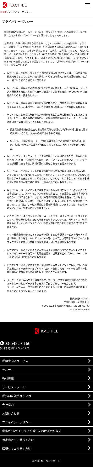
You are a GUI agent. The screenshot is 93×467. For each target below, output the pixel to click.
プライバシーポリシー (16, 422)
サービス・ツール (13, 387)
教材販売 (8, 378)
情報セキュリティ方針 (16, 448)
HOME (3, 12)
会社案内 (8, 405)
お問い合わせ (11, 413)
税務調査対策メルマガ (16, 396)
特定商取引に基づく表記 (18, 440)
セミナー (8, 370)
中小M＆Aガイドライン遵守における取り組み (31, 431)
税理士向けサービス (15, 361)
